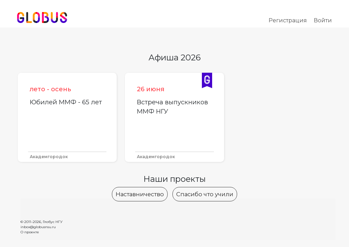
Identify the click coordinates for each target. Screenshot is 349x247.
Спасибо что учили (204, 194)
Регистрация (288, 20)
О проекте (30, 232)
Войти (323, 20)
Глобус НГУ (53, 222)
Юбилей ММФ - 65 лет (66, 102)
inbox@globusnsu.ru (38, 227)
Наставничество (140, 194)
